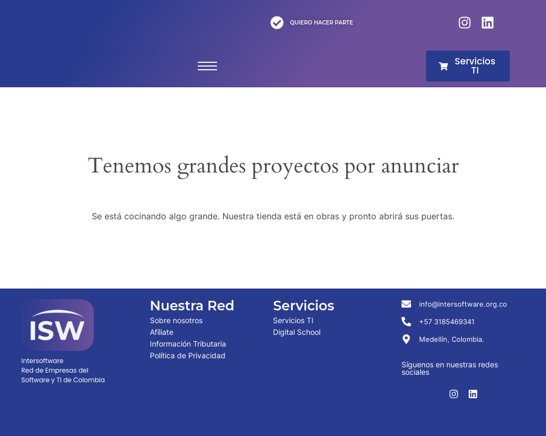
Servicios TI (293, 320)
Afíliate (161, 331)
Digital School (296, 331)
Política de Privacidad (188, 355)
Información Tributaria (188, 343)
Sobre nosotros (176, 320)
